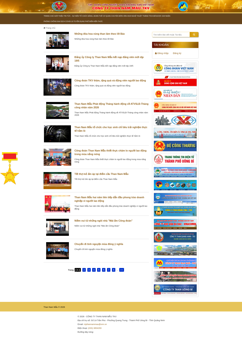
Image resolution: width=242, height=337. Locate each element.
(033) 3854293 (95, 328)
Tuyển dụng (79, 21)
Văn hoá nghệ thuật (132, 16)
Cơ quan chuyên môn (113, 16)
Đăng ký (177, 53)
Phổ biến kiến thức (94, 21)
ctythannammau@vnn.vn (95, 324)
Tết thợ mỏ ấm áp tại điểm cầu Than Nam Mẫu (101, 174)
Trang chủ (49, 16)
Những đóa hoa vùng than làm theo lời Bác (99, 33)
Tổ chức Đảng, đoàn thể (90, 16)
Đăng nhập (162, 53)
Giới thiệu (58, 16)
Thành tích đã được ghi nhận (156, 16)
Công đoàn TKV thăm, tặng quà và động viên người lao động (110, 80)
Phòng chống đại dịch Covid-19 (58, 21)
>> (121, 270)
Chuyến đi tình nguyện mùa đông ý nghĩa (98, 244)
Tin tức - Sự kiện (71, 16)
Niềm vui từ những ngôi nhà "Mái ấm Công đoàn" (103, 220)
